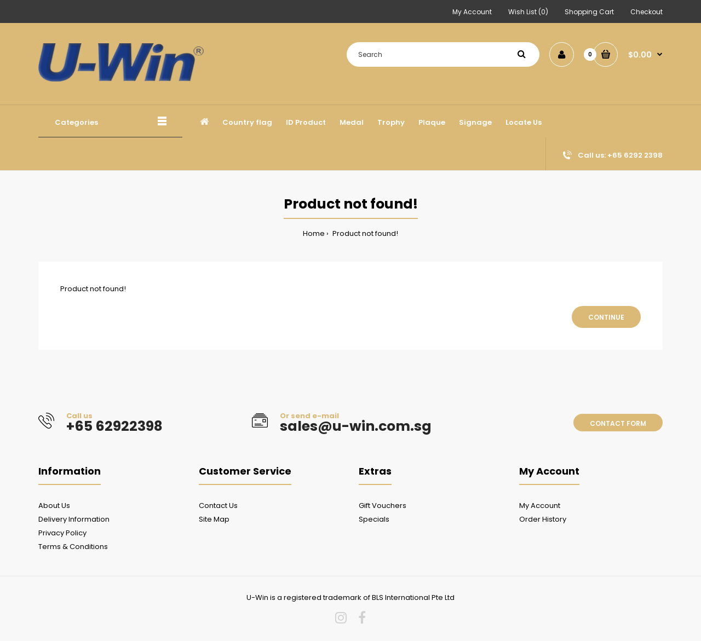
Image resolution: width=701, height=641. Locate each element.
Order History (542, 519)
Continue (606, 317)
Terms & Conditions (73, 546)
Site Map (214, 519)
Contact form (618, 423)
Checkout (646, 11)
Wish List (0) (528, 11)
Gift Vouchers (382, 505)
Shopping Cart (589, 11)
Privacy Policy (62, 533)
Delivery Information (74, 519)
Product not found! (364, 233)
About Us (54, 505)
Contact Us (218, 505)
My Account (472, 11)
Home (314, 233)
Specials (374, 519)
